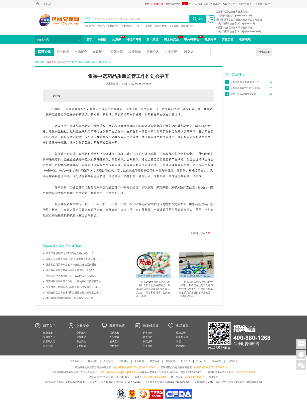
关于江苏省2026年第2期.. (243, 93)
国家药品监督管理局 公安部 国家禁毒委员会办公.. (72, 259)
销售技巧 (148, 337)
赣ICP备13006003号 (155, 377)
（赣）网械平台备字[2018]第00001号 (119, 372)
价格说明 (114, 345)
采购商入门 (49, 337)
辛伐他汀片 (128, 25)
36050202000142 (194, 377)
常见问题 (48, 345)
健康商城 (210, 39)
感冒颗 (101, 25)
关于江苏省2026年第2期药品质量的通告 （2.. (70, 253)
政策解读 (134, 52)
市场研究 (80, 52)
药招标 (102, 39)
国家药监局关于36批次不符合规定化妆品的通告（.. (73, 264)
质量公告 (228, 39)
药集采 (116, 39)
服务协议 (81, 337)
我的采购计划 (178, 4)
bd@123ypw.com (75, 381)
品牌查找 (114, 341)
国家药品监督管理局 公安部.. (245, 87)
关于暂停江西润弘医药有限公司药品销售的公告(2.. (73, 287)
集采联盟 (139, 361)
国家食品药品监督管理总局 (178, 394)
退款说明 (181, 332)
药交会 (188, 52)
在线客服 (301, 354)
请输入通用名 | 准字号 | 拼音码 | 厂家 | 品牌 (117, 19)
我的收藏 (201, 4)
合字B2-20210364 (245, 372)
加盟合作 (154, 361)
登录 (147, 3)
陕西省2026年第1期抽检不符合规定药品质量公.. (71, 298)
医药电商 (116, 52)
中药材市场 (191, 39)
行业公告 (186, 361)
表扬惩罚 (217, 361)
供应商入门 (49, 341)
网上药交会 (171, 39)
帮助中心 (229, 4)
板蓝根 (149, 25)
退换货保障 (182, 337)
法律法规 (245, 39)
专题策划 (98, 52)
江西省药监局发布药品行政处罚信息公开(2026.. (71, 270)
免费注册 (158, 3)
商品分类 (59, 39)
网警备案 (121, 394)
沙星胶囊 (173, 25)
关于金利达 (76, 361)
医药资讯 (44, 52)
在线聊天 (301, 344)
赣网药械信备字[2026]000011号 (211, 367)
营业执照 (213, 377)
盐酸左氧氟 (161, 25)
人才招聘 (108, 361)
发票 (178, 341)
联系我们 (92, 361)
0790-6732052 (133, 381)
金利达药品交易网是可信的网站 (151, 394)
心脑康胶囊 (187, 25)
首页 (90, 39)
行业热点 (62, 52)
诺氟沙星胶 (113, 25)
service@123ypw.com (178, 381)
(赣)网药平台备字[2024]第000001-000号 (134, 367)
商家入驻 (47, 3)
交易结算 (81, 345)
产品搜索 (114, 337)
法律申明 (123, 361)
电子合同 (148, 345)
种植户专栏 (133, 39)
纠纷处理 (181, 345)
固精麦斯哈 (90, 25)
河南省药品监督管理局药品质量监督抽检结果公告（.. (74, 292)
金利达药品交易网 (59, 20)
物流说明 (148, 341)
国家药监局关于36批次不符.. (245, 81)
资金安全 (81, 341)
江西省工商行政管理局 (132, 394)
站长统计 (232, 361)
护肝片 (139, 25)
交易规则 (81, 332)
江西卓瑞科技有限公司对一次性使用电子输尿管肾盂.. (74, 281)
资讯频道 (152, 39)
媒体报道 (170, 361)
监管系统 (215, 3)
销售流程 (148, 332)
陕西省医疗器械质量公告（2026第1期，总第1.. (71, 275)
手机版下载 (263, 4)
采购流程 (114, 332)
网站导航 (246, 4)
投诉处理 (201, 361)
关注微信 (301, 365)
